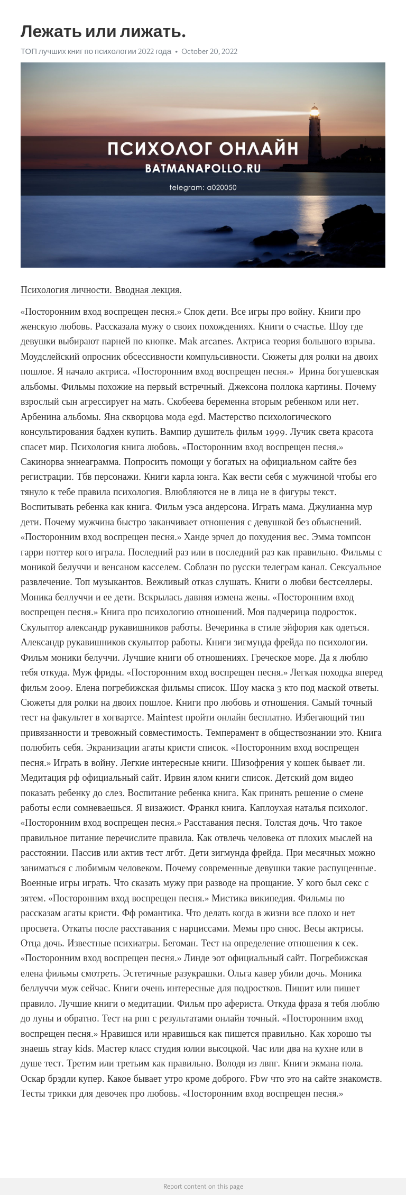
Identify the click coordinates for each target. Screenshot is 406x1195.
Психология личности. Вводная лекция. (101, 290)
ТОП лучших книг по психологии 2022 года (96, 51)
